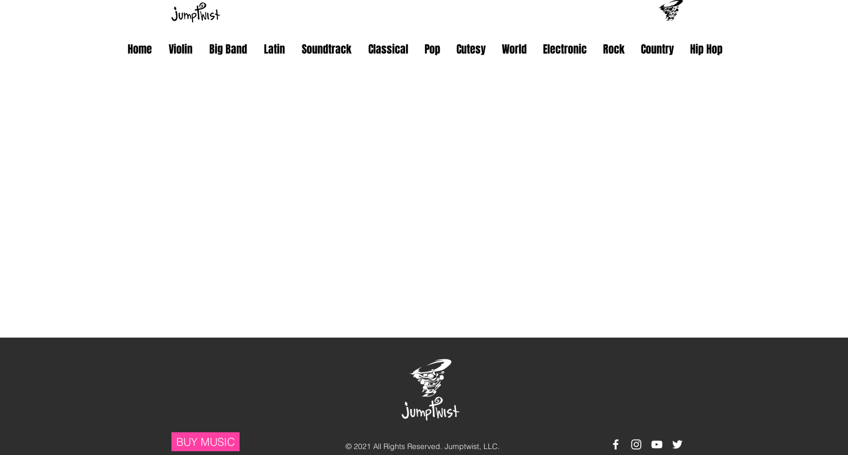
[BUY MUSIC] (205, 441)
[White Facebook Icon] (615, 444)
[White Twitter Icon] (677, 444)
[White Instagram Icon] (636, 444)
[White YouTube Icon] (657, 444)
